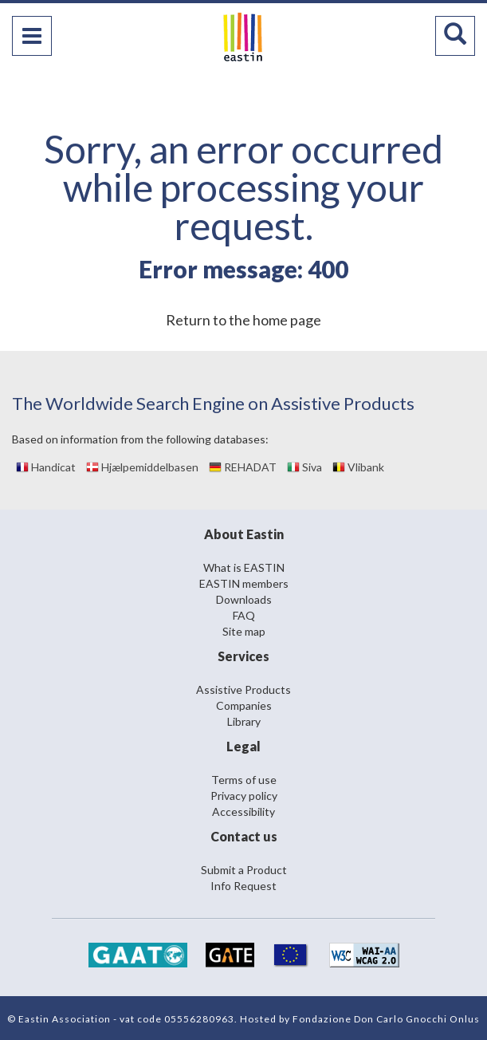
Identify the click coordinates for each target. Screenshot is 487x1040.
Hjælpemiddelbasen (142, 467)
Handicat (46, 467)
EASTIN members (244, 583)
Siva (304, 467)
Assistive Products (243, 689)
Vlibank (358, 467)
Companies (244, 705)
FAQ (244, 615)
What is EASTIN (244, 567)
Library (244, 721)
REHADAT (243, 467)
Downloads (244, 599)
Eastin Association (64, 1019)
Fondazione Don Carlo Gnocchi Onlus (386, 1019)
